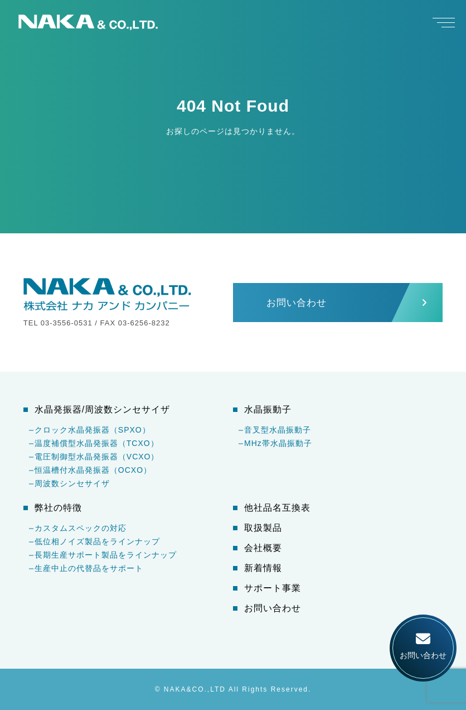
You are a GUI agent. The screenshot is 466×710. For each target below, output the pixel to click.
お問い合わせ (272, 608)
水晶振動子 (268, 409)
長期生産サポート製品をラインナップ (106, 554)
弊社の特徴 (58, 507)
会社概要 (263, 548)
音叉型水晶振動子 (277, 429)
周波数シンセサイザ (72, 483)
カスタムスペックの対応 (81, 528)
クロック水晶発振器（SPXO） (93, 429)
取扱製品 (263, 528)
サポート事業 (272, 588)
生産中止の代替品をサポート (89, 568)
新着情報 (263, 568)
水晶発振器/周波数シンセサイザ (102, 409)
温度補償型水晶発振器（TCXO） (97, 443)
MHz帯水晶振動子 (278, 443)
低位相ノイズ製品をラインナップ (97, 541)
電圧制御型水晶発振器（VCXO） (97, 456)
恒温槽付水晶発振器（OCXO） (93, 470)
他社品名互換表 (277, 507)
